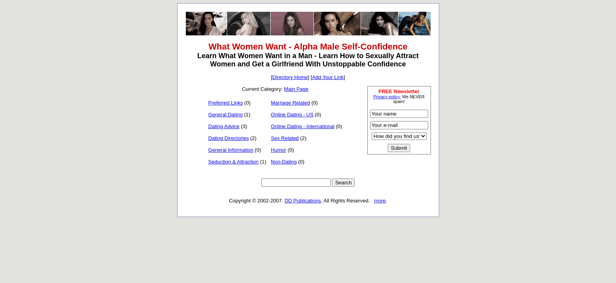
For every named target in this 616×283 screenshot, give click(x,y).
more (380, 201)
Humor (278, 150)
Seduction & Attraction (233, 162)
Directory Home (290, 77)
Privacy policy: (387, 96)
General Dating (225, 115)
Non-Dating (284, 162)
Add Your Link (327, 77)
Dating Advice (224, 126)
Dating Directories (228, 138)
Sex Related (285, 138)
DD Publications (302, 201)
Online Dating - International (303, 126)
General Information (230, 150)
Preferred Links (225, 103)
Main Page (296, 89)
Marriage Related (290, 103)
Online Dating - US (292, 115)
